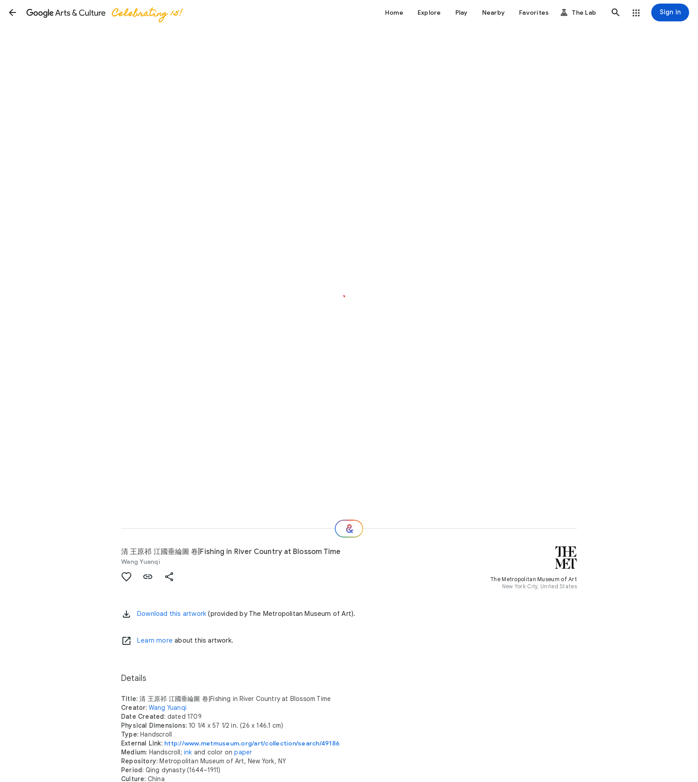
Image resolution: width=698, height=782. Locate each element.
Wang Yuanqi (140, 562)
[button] (12, 12)
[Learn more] (126, 641)
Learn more (155, 640)
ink (188, 752)
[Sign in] (670, 12)
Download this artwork (171, 614)
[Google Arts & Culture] (104, 12)
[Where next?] (349, 529)
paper (243, 752)
